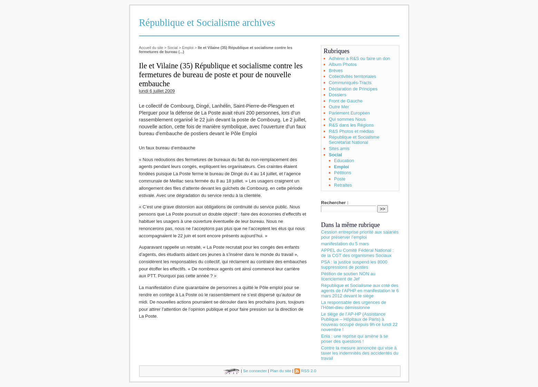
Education (344, 160)
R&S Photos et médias (351, 131)
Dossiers (337, 94)
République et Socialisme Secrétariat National (354, 140)
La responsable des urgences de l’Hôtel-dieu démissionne (353, 305)
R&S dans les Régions (351, 125)
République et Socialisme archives (207, 22)
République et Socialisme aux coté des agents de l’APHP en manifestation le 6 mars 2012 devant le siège (360, 290)
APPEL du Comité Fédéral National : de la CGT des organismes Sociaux (357, 253)
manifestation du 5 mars (345, 243)
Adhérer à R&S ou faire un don (359, 58)
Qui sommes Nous (347, 119)
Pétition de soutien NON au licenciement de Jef (348, 276)
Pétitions (342, 172)
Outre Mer (339, 106)
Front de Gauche (346, 100)
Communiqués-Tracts (350, 82)
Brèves (336, 70)
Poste (339, 178)
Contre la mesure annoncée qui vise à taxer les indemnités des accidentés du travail (359, 353)
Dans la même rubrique (350, 224)
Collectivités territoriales (352, 76)
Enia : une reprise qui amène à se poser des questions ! (354, 339)
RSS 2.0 (305, 370)
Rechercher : (334, 202)
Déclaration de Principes (353, 88)
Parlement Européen (349, 113)
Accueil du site (151, 48)
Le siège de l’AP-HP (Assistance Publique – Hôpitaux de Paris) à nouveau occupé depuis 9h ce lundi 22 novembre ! (359, 321)
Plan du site (280, 370)
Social (172, 48)
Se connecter (255, 370)
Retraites (343, 185)
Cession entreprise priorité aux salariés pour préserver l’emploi (360, 234)
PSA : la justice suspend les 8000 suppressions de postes (354, 264)
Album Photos (343, 64)
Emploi (187, 48)
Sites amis (339, 148)
